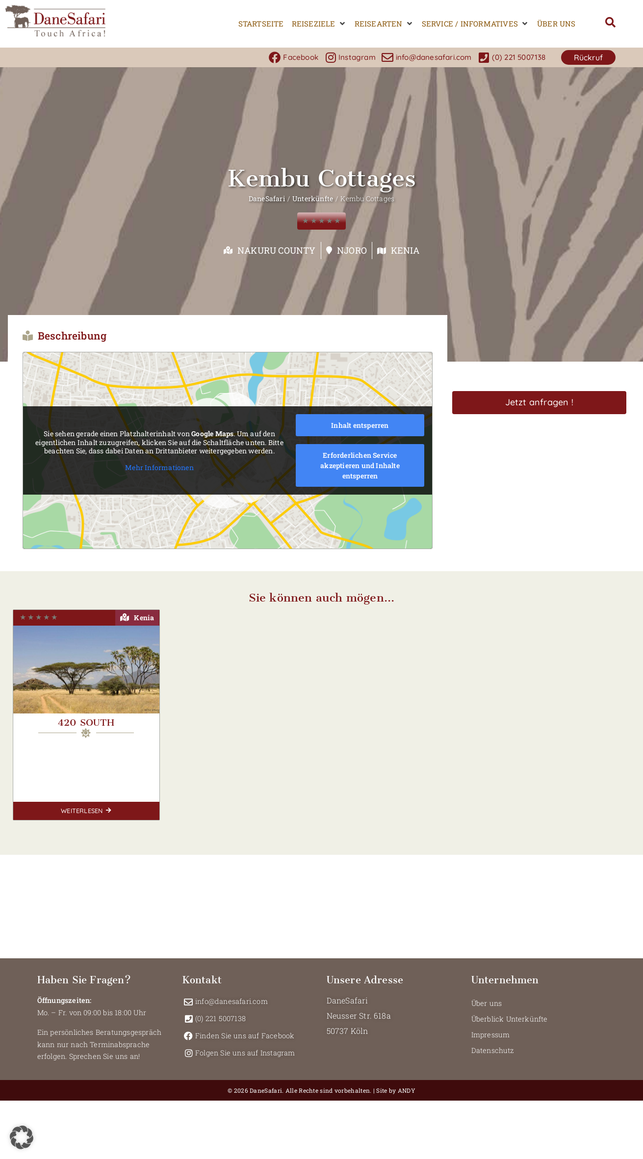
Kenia (405, 250)
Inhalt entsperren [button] (359, 425)
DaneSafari (267, 198)
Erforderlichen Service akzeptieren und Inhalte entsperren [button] (360, 465)
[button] (319, 23)
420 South (86, 722)
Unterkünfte (312, 198)
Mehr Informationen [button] (159, 467)
